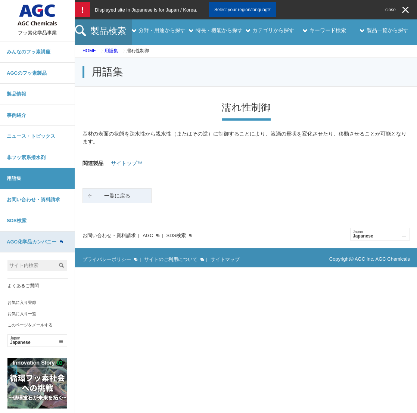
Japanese (36, 340)
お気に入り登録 (21, 302)
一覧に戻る (117, 196)
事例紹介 (16, 115)
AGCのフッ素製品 (27, 73)
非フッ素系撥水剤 (26, 157)
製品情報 (16, 94)
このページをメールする (30, 325)
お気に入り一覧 (21, 313)
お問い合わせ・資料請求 (33, 199)
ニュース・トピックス (31, 136)
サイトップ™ (126, 163)
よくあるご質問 (23, 285)
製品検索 (108, 31)
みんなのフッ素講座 (28, 52)
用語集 (14, 178)
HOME (89, 51)
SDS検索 (17, 220)
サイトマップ (225, 259)
